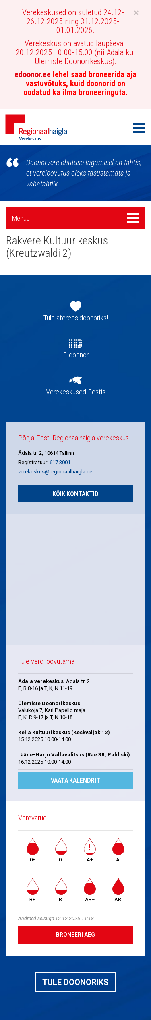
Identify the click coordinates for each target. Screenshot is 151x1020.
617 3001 (60, 462)
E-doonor (76, 355)
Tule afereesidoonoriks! (75, 318)
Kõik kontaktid (75, 494)
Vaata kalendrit (75, 780)
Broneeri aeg (75, 934)
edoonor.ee (32, 74)
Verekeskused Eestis (75, 392)
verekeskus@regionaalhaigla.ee (55, 472)
